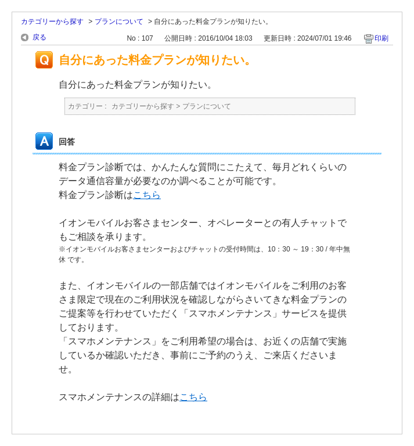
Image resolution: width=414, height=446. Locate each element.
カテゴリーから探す (52, 21)
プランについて (119, 21)
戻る (39, 37)
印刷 (381, 38)
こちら (147, 195)
